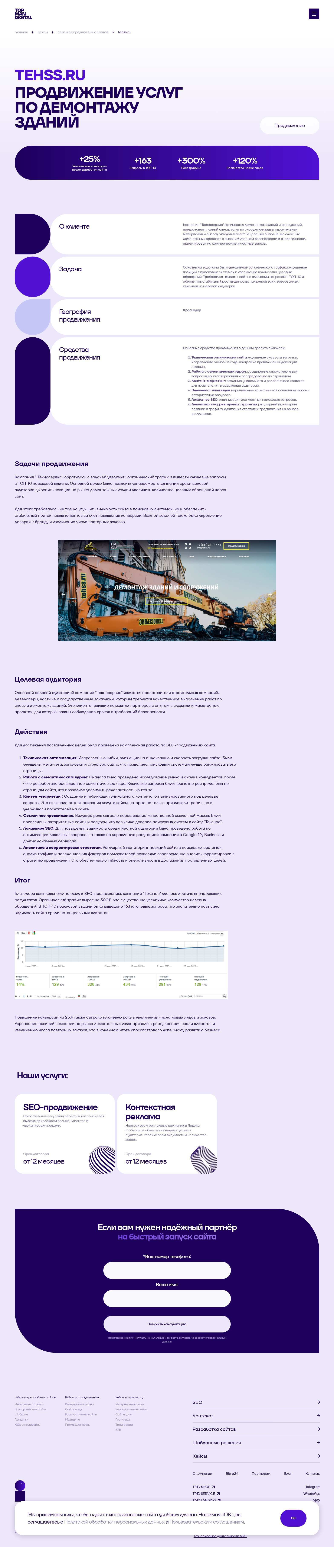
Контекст (203, 1416)
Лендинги (21, 1419)
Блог (288, 1473)
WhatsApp (311, 1493)
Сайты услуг (73, 1409)
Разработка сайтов (214, 1429)
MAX (316, 1500)
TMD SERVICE (204, 1493)
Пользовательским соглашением (207, 1521)
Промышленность (77, 1425)
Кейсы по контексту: (129, 1397)
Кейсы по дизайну (27, 1425)
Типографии (124, 1425)
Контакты (312, 1473)
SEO (197, 1402)
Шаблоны (21, 1414)
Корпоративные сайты (30, 1409)
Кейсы (200, 1456)
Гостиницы (122, 1419)
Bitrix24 (232, 1473)
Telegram (312, 1487)
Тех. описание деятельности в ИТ (220, 1536)
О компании (202, 1473)
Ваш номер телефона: (167, 1256)
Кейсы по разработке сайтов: (35, 1397)
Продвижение (289, 125)
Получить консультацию (167, 1324)
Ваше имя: (167, 1284)
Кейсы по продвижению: (82, 1397)
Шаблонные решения (217, 1442)
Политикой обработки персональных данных (114, 1521)
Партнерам (261, 1473)
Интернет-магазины (29, 1404)
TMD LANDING (204, 1500)
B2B (118, 1430)
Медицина (72, 1419)
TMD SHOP (201, 1487)
